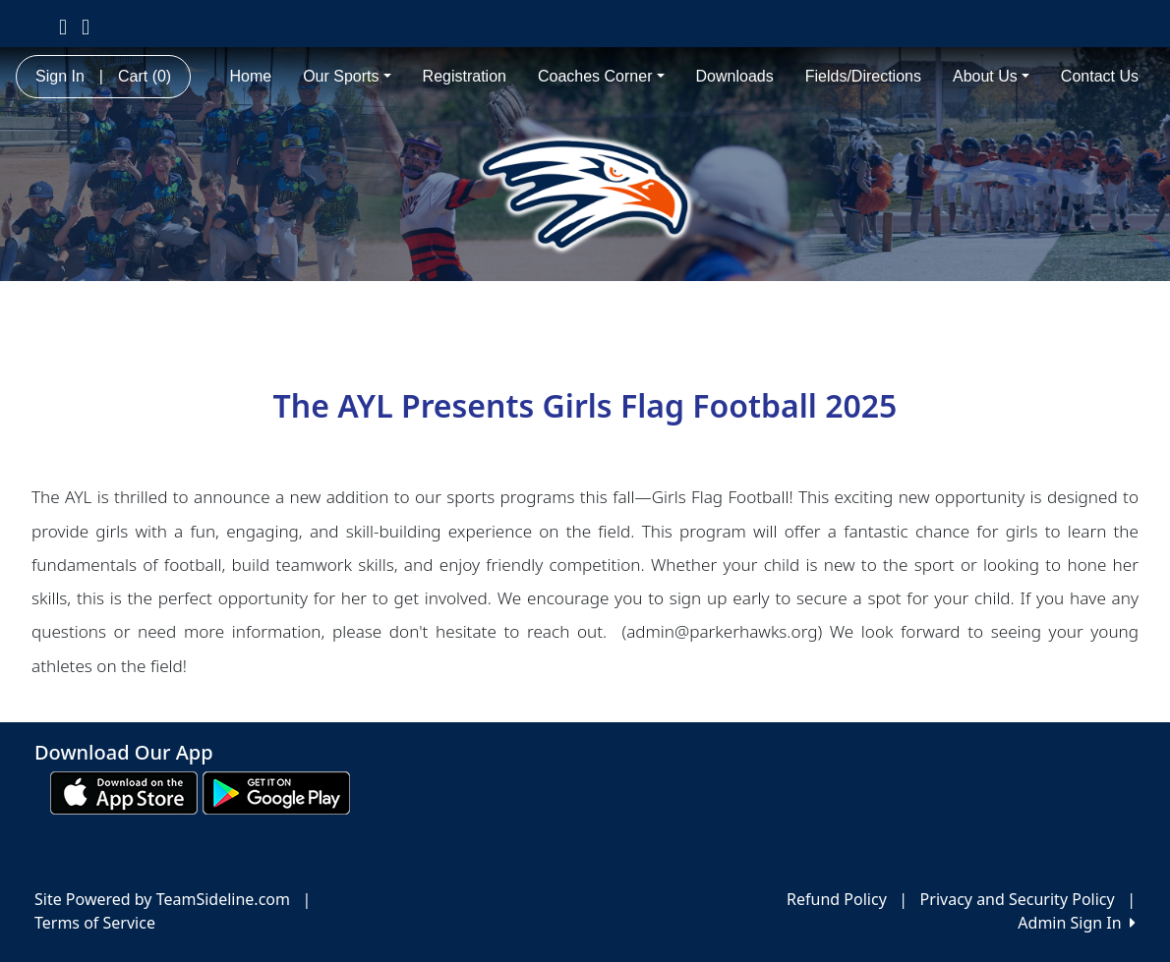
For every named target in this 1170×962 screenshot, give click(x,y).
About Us (991, 76)
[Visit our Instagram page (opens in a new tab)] (85, 25)
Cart (144, 76)
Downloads (735, 76)
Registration (464, 76)
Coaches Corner (601, 76)
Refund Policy (837, 899)
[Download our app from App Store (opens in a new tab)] (124, 791)
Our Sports (346, 76)
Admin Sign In (1077, 923)
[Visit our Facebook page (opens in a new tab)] (63, 25)
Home (250, 76)
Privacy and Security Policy (1017, 899)
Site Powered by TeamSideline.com (162, 899)
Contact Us (1100, 76)
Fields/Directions (863, 76)
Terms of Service (94, 923)
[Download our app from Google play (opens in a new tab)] (276, 791)
